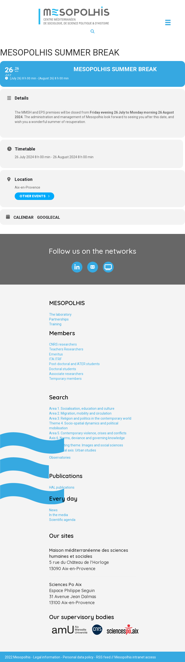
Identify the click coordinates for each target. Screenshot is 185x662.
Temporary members (65, 379)
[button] (77, 267)
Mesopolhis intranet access (135, 657)
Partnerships (59, 319)
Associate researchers (66, 374)
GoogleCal (48, 217)
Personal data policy (78, 657)
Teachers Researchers (66, 349)
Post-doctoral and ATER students (74, 364)
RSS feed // (105, 657)
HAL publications (61, 487)
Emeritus (56, 354)
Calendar (23, 217)
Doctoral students (62, 369)
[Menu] (168, 22)
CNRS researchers (63, 344)
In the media (58, 515)
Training (55, 324)
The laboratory (60, 314)
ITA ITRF (55, 359)
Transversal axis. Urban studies (72, 450)
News (53, 510)
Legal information (46, 657)
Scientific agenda (62, 520)
